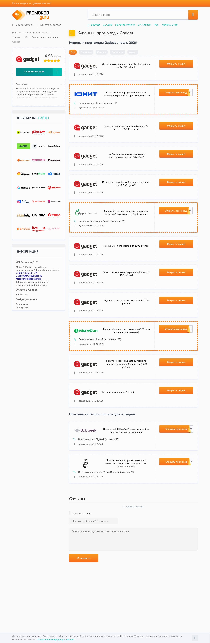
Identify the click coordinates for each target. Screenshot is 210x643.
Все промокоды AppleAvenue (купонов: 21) (100, 236)
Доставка (86, 60)
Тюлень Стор (170, 25)
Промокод (117, 60)
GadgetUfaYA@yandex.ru (29, 266)
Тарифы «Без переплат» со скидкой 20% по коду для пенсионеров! (126, 350)
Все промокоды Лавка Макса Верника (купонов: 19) (104, 496)
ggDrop (95, 25)
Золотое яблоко (125, 25)
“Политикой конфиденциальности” (56, 639)
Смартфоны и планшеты (85, 32)
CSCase (107, 25)
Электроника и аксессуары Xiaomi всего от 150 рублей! (126, 291)
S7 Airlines (144, 25)
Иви (156, 25)
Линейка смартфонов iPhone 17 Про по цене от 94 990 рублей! (126, 74)
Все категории (22, 25)
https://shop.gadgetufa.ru (28, 269)
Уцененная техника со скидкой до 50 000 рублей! (126, 321)
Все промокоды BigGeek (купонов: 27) (97, 462)
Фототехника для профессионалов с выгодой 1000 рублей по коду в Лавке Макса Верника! (126, 488)
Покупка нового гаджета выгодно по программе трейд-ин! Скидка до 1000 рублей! (126, 385)
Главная (16, 32)
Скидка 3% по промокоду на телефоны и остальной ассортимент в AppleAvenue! (126, 227)
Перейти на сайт (43, 63)
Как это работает (49, 25)
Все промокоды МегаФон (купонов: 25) (98, 359)
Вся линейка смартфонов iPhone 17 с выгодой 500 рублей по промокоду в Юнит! (126, 104)
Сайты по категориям (36, 32)
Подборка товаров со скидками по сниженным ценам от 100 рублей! (126, 168)
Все (73, 60)
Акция (133, 60)
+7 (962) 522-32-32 (26, 263)
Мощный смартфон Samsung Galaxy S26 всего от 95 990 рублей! (126, 138)
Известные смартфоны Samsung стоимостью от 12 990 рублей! (126, 197)
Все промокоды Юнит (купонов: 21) (96, 112)
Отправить (83, 583)
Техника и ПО (59, 32)
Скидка (101, 60)
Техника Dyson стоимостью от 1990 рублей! (126, 261)
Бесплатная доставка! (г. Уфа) (118, 414)
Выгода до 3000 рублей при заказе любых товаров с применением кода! (126, 454)
